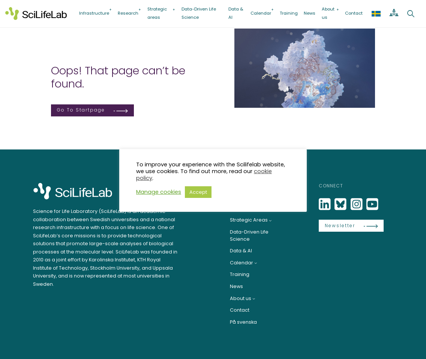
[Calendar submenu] (255, 262)
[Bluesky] (341, 204)
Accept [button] (198, 192)
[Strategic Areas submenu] (270, 220)
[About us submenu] (253, 298)
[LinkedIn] (325, 204)
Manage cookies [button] (158, 192)
